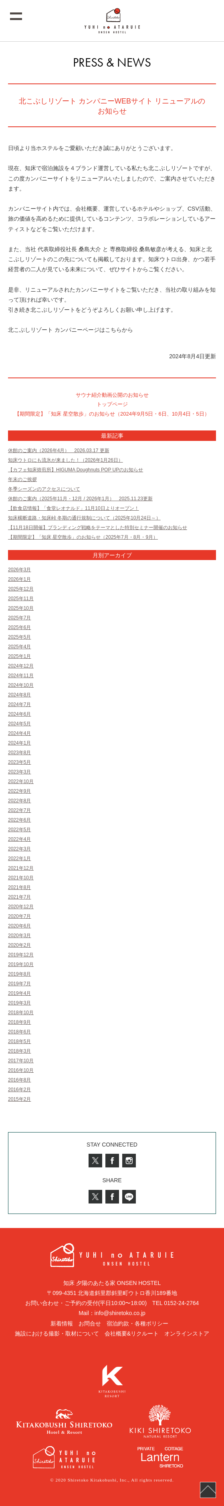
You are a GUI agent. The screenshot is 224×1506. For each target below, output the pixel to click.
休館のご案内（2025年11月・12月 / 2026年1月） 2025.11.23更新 (80, 498)
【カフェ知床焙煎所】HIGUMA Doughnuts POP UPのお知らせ (75, 470)
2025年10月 (21, 608)
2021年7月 (19, 897)
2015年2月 (19, 1099)
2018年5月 (19, 1041)
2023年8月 (19, 752)
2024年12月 (21, 666)
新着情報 (61, 1323)
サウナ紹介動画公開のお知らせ (112, 395)
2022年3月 (19, 849)
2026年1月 (19, 579)
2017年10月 (21, 1061)
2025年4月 (19, 646)
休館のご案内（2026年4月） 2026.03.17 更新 (58, 450)
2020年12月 (21, 906)
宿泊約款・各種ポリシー (137, 1323)
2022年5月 (19, 829)
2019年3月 (19, 1003)
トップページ (112, 404)
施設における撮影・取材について (57, 1333)
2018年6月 (19, 1032)
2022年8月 (19, 801)
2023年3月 (19, 772)
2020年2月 (19, 945)
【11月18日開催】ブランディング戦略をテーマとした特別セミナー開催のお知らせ (97, 527)
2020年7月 (19, 916)
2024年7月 (19, 704)
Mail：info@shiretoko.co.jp (112, 1313)
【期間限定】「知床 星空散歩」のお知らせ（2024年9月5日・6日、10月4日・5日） (111, 414)
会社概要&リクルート (132, 1333)
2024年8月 (19, 695)
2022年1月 (19, 858)
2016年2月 (19, 1089)
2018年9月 (19, 1022)
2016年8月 (19, 1080)
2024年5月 (19, 724)
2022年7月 (19, 810)
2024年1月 (19, 743)
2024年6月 (19, 714)
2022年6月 (19, 820)
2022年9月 (19, 791)
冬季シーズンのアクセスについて (44, 489)
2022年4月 (19, 839)
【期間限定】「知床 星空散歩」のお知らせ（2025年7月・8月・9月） (83, 537)
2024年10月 (21, 685)
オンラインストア (186, 1333)
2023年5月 (19, 762)
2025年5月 (19, 637)
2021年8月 (19, 887)
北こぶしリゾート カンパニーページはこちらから (70, 330)
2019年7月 (19, 983)
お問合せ (90, 1323)
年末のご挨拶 (22, 479)
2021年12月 (21, 868)
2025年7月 (19, 618)
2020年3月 (19, 935)
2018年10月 (21, 1012)
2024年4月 (19, 733)
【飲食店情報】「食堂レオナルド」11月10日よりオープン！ (73, 508)
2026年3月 (19, 569)
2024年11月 (21, 675)
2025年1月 (19, 656)
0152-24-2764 (181, 1303)
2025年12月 (21, 589)
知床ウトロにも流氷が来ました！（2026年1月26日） (65, 460)
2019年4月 (19, 993)
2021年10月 (21, 878)
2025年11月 (21, 598)
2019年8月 (19, 974)
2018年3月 (19, 1051)
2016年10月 (21, 1070)
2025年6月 (19, 627)
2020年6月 (19, 926)
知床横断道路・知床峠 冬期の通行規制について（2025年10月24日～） (84, 518)
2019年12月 (21, 955)
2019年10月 (21, 964)
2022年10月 (21, 781)
